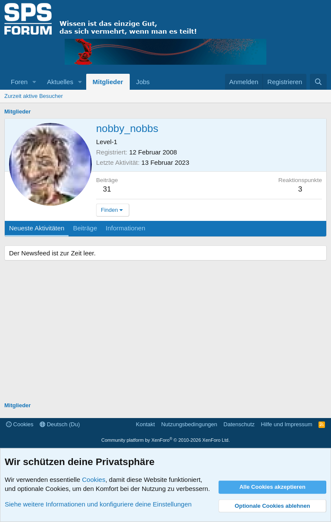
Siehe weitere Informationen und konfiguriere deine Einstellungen (98, 504)
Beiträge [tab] (85, 228)
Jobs (143, 81)
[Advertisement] (165, 332)
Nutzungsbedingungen (189, 424)
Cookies (20, 424)
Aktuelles (60, 81)
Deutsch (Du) (60, 424)
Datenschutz (239, 424)
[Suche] (318, 82)
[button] (34, 82)
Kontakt (145, 424)
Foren (19, 81)
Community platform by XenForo (165, 440)
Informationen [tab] (125, 228)
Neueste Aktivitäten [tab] (36, 228)
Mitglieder (108, 81)
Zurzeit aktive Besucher (33, 96)
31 (107, 189)
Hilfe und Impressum (286, 424)
